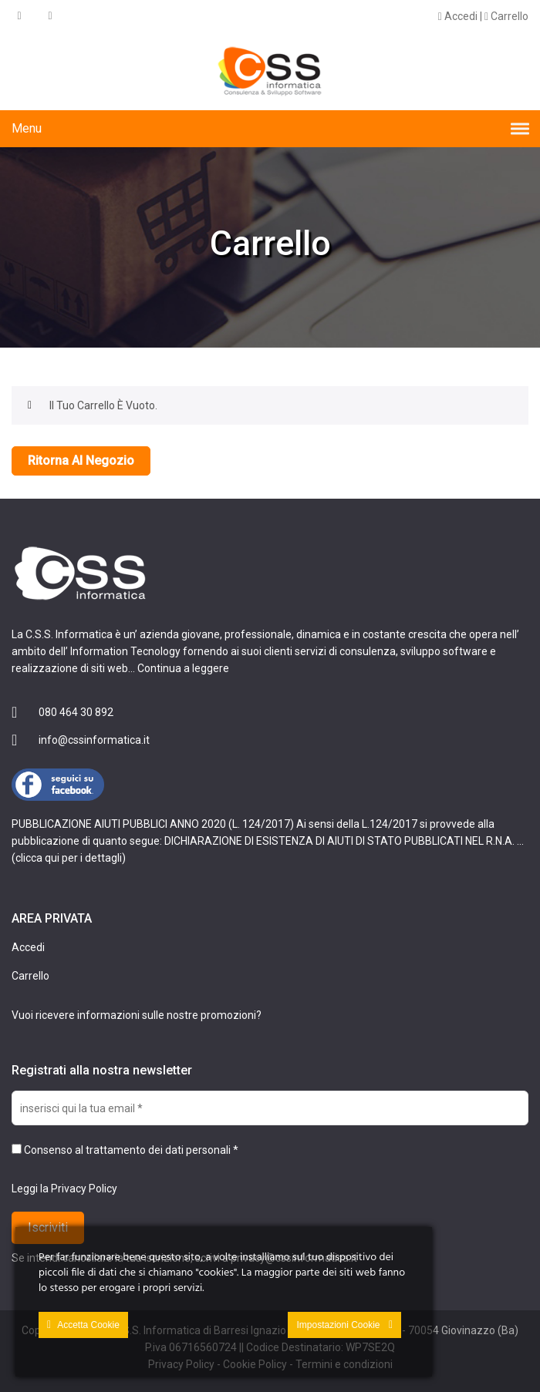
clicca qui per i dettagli (68, 858)
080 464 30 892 (76, 712)
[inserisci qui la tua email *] (270, 1108)
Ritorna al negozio (81, 460)
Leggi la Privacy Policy (64, 1188)
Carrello (506, 16)
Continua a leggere (183, 668)
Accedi (458, 16)
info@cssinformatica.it (94, 740)
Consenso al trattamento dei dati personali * (125, 1150)
